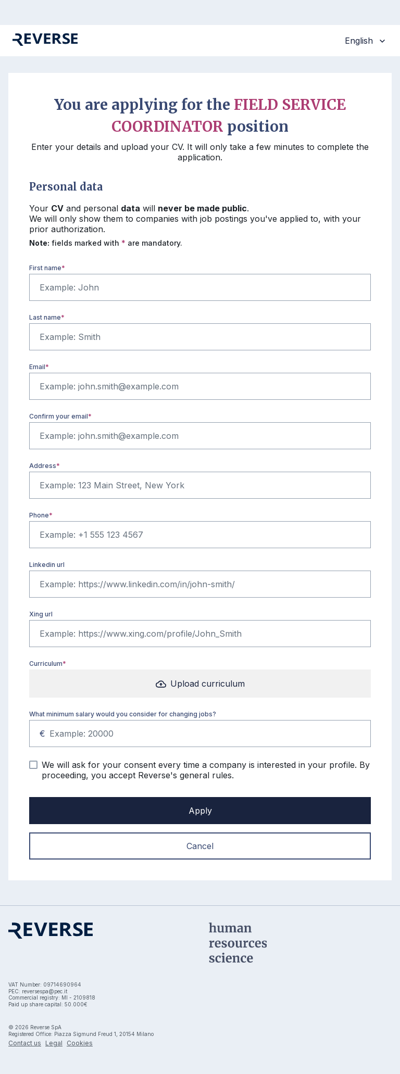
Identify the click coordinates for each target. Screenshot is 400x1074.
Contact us (24, 1043)
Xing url (41, 614)
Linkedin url (47, 564)
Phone (39, 515)
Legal (54, 1043)
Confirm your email (58, 416)
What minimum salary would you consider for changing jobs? (122, 714)
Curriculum (46, 663)
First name (45, 268)
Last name (45, 317)
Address (42, 466)
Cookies (80, 1043)
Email (37, 367)
